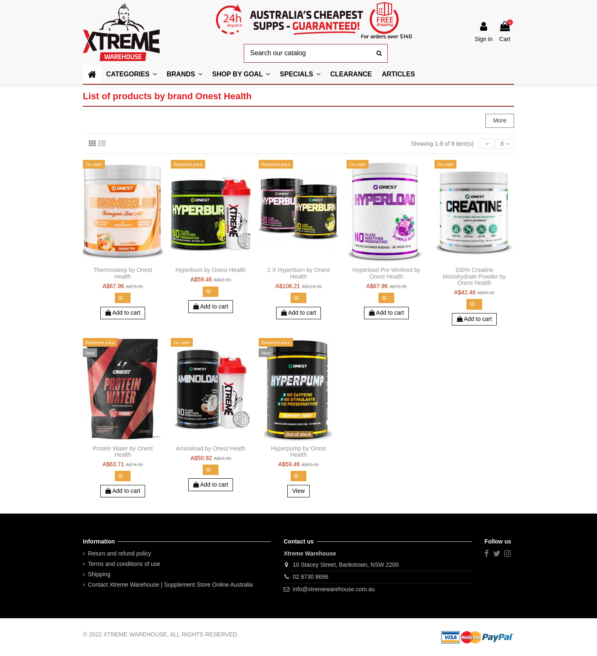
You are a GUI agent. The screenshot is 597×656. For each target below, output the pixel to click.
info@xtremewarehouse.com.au (334, 589)
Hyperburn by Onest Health (210, 270)
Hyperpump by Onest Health (298, 451)
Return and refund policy (119, 553)
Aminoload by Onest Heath (210, 448)
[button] (241, 74)
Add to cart (123, 312)
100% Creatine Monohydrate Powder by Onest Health (474, 276)
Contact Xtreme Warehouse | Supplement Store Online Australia (170, 584)
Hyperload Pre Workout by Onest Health (386, 273)
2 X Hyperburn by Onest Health (298, 273)
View (298, 490)
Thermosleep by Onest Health (122, 273)
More (500, 120)
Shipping (99, 574)
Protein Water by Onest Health (123, 451)
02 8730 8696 (310, 576)
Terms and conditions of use (124, 564)
